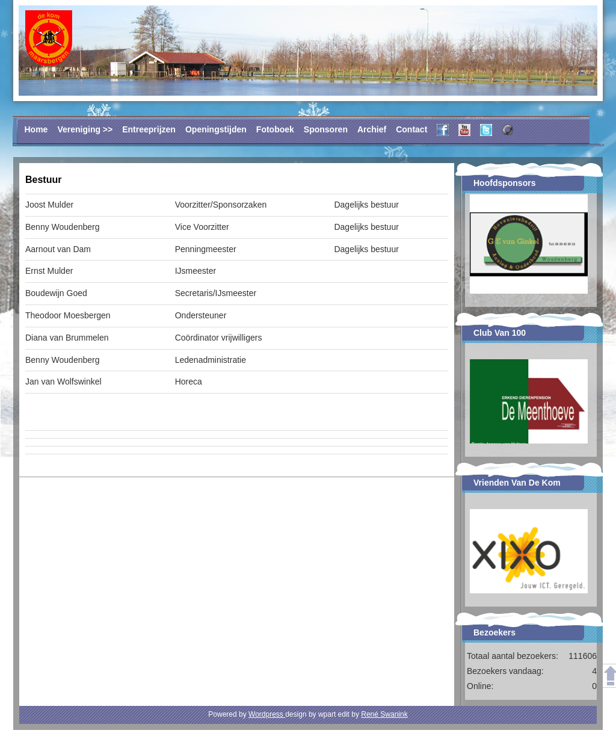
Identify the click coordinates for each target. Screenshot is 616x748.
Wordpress (266, 714)
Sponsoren (326, 129)
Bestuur (43, 180)
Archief (371, 129)
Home (36, 129)
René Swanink (384, 714)
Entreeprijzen (149, 129)
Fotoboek (275, 129)
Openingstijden (216, 129)
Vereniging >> (84, 129)
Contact (411, 129)
